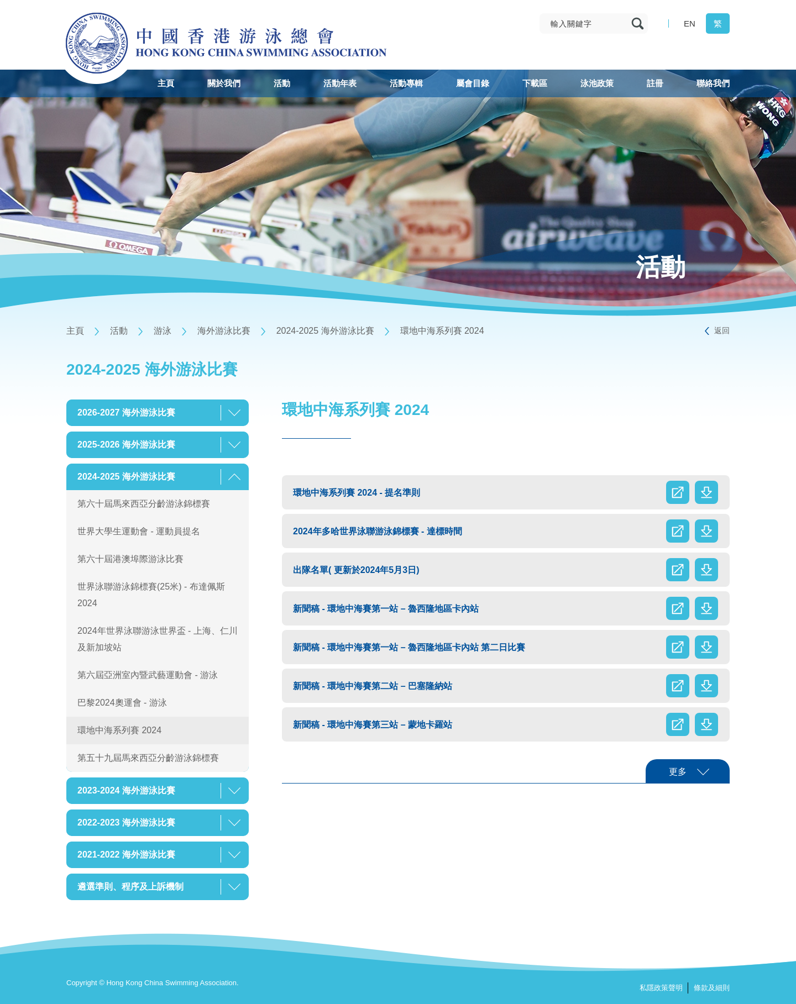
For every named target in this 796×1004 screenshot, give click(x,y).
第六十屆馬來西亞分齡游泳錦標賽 (143, 503)
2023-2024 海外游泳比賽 (126, 790)
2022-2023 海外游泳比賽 (126, 822)
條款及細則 (712, 988)
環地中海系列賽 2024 (442, 330)
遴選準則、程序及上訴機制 (130, 886)
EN (689, 23)
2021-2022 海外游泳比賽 (126, 854)
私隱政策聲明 (661, 988)
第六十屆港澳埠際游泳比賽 (130, 559)
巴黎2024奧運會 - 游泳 (122, 702)
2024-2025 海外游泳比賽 (325, 330)
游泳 (162, 330)
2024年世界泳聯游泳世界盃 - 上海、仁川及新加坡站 (157, 639)
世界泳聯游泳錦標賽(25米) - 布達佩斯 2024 (151, 595)
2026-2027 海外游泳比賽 (126, 412)
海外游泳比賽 (223, 330)
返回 (722, 330)
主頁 (75, 330)
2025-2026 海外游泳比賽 (126, 444)
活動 (119, 330)
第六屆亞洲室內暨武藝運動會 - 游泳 (147, 675)
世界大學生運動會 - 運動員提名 (138, 531)
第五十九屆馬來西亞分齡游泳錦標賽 (148, 758)
